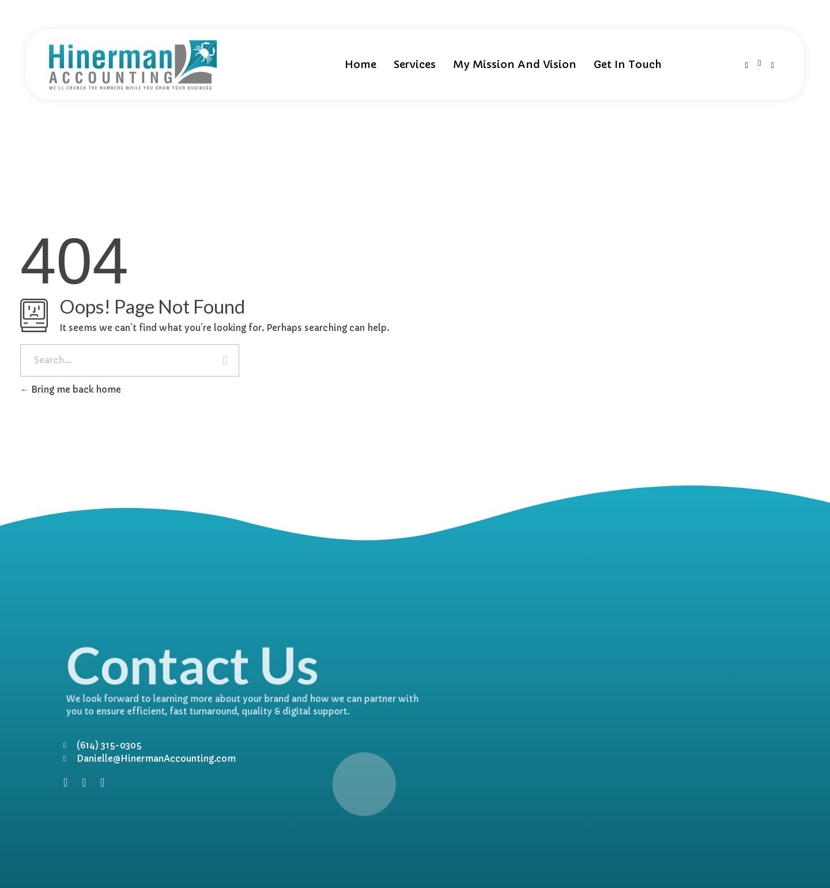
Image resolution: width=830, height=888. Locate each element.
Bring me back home (70, 389)
